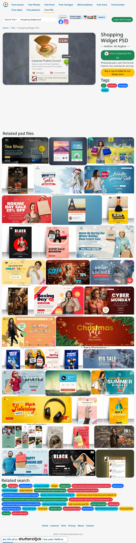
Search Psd (10, 19)
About (81, 525)
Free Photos (34, 4)
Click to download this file (117, 55)
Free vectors (17, 4)
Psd (13, 27)
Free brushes (118, 4)
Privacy (72, 525)
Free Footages (66, 4)
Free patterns (33, 9)
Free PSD (48, 9)
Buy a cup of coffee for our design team (118, 73)
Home (6, 27)
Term (63, 525)
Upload (63, 17)
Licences (54, 525)
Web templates (85, 4)
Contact (90, 525)
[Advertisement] (68, 111)
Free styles (16, 9)
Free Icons (102, 4)
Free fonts (49, 4)
